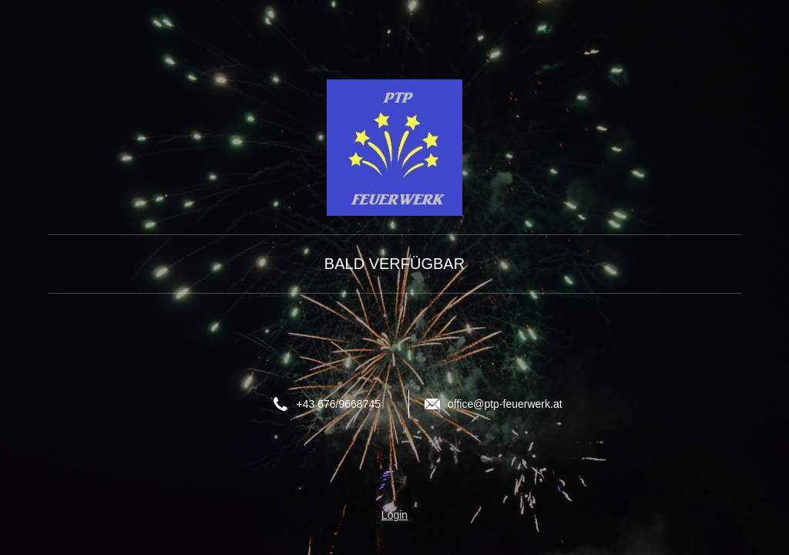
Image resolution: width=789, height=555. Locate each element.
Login (394, 515)
